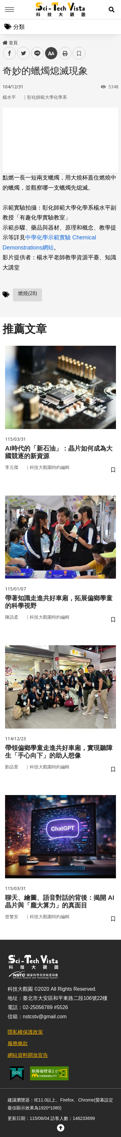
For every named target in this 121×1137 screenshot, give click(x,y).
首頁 (10, 42)
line (35, 53)
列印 (65, 53)
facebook (9, 53)
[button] (111, 9)
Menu (9, 9)
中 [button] (51, 53)
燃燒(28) (27, 293)
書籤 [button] (79, 53)
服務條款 (18, 1043)
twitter (23, 53)
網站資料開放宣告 (28, 1055)
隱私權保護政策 (25, 1032)
